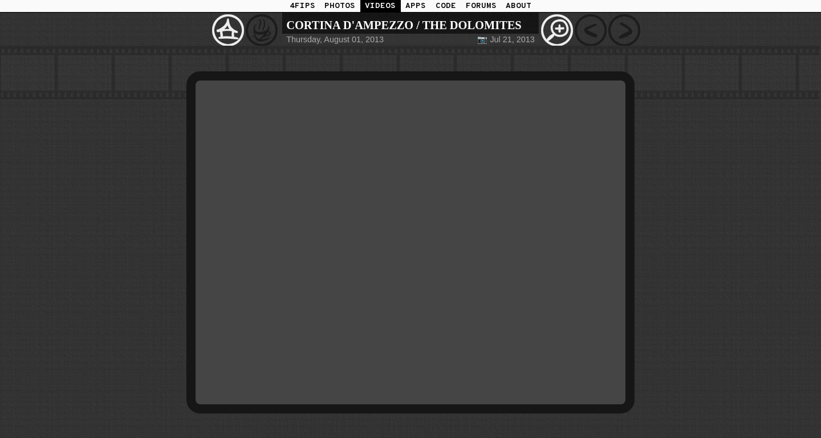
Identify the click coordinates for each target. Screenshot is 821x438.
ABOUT (518, 6)
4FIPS (302, 6)
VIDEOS (380, 6)
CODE (446, 6)
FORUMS (481, 6)
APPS (415, 6)
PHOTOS (339, 6)
